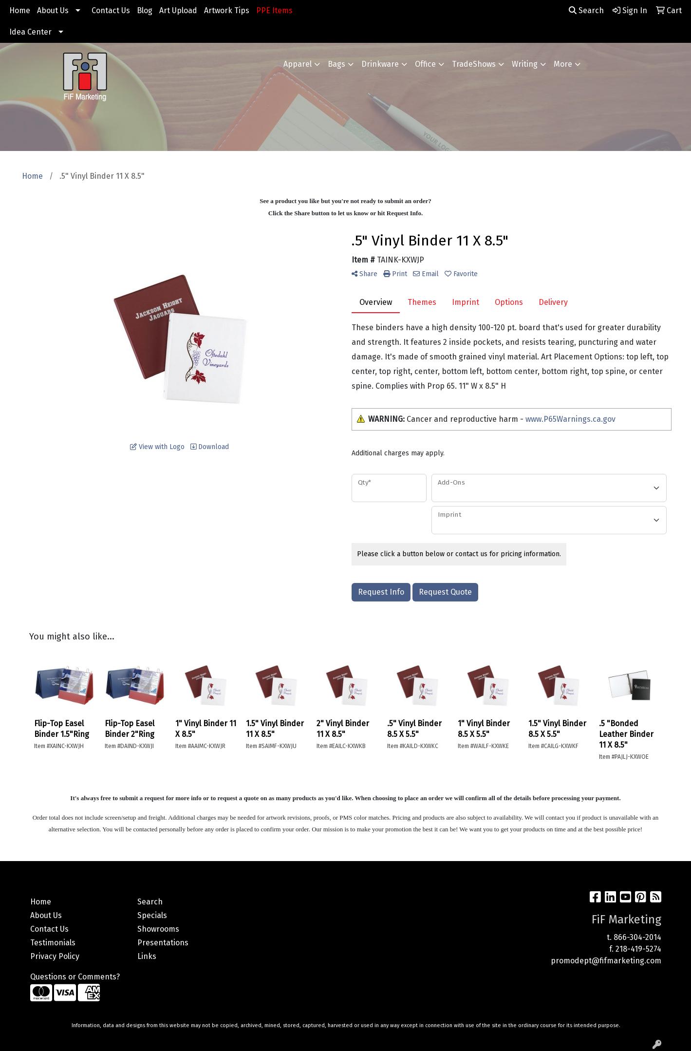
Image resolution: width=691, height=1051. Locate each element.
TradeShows (474, 64)
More (563, 64)
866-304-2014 (637, 937)
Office (425, 64)
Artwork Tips (226, 10)
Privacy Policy (54, 956)
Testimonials (52, 942)
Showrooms (158, 929)
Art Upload (178, 10)
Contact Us (111, 10)
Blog (144, 10)
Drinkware (380, 64)
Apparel (297, 64)
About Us (53, 10)
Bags (336, 64)
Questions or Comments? (75, 976)
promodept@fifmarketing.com (606, 960)
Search (586, 10)
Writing (525, 64)
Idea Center (30, 32)
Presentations (162, 942)
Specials (152, 915)
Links (146, 956)
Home (19, 10)
